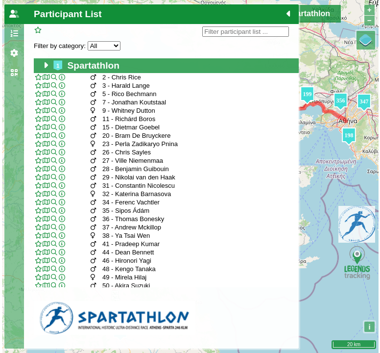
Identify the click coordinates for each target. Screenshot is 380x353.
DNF (169, 23)
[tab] (14, 14)
